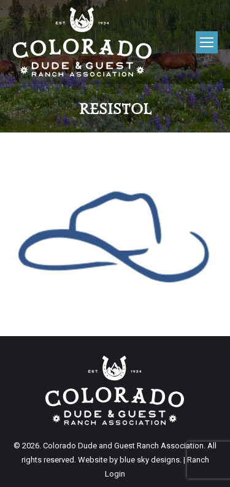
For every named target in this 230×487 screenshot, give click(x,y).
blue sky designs (150, 459)
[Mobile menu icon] (207, 42)
